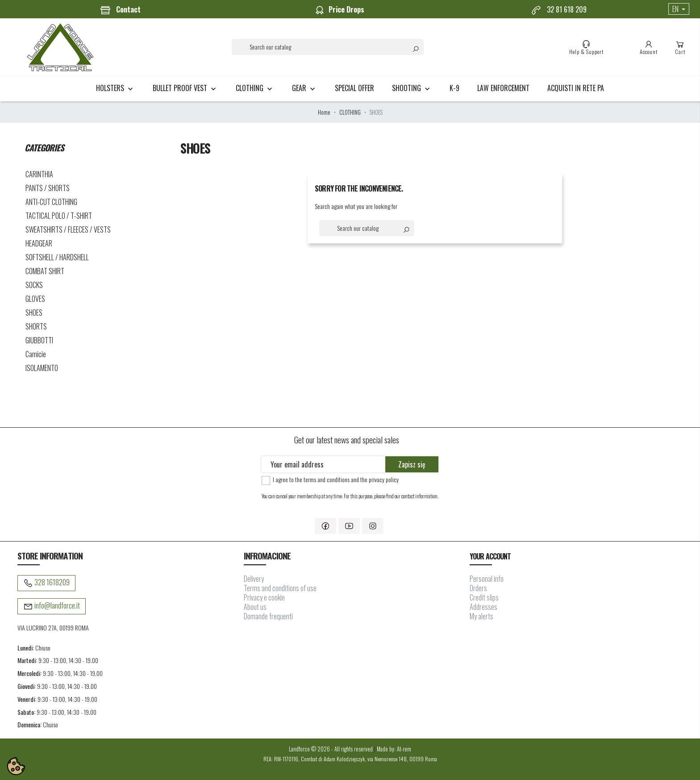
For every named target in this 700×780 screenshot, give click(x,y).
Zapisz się (411, 464)
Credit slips (484, 597)
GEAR (304, 88)
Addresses (483, 606)
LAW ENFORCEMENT (503, 88)
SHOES (33, 312)
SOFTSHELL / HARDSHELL (57, 257)
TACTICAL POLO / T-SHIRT (58, 215)
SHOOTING (412, 88)
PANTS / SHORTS (47, 188)
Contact (120, 10)
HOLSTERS (115, 88)
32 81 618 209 (559, 10)
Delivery (254, 578)
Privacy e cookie (264, 597)
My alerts (481, 616)
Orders (478, 588)
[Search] (328, 47)
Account (649, 47)
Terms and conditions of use (280, 588)
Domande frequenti (268, 616)
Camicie (35, 354)
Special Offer (354, 88)
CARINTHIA (39, 174)
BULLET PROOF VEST (185, 88)
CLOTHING (255, 88)
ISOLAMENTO (41, 368)
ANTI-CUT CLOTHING (51, 201)
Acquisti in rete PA (575, 88)
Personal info (487, 578)
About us (255, 606)
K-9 (454, 88)
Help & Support (586, 47)
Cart (680, 47)
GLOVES (35, 298)
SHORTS (36, 326)
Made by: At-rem (394, 749)
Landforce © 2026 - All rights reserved (331, 749)
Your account (490, 556)
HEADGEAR (38, 243)
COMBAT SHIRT (44, 271)
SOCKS (34, 284)
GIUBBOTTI (39, 340)
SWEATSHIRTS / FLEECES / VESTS (68, 229)
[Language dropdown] (678, 9)
